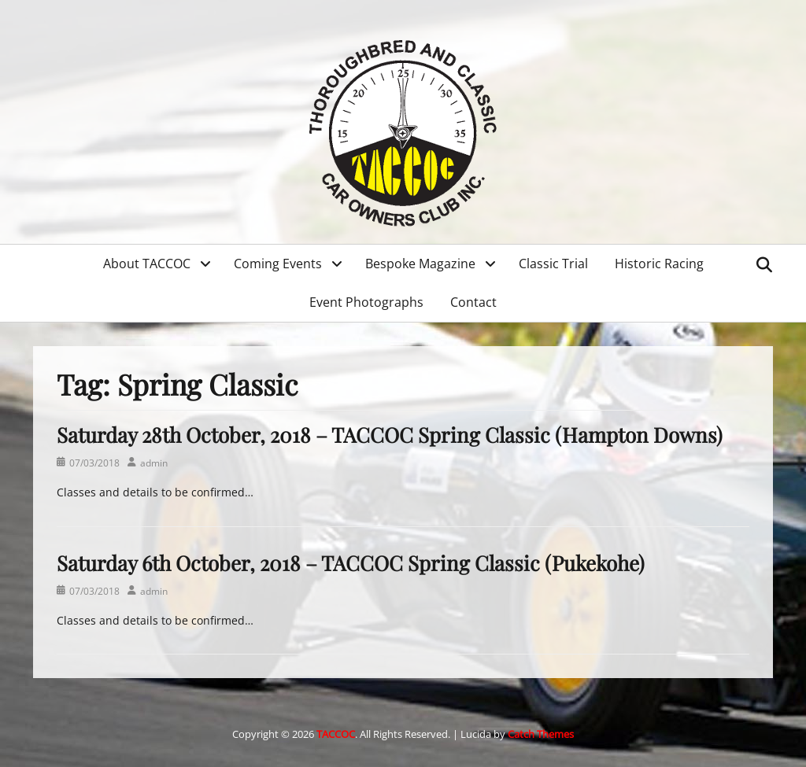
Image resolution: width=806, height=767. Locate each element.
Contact (473, 302)
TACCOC (335, 734)
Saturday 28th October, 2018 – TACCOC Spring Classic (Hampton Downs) (390, 434)
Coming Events (278, 263)
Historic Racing (659, 263)
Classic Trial (553, 263)
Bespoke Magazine (420, 263)
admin (154, 463)
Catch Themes (541, 734)
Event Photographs (366, 302)
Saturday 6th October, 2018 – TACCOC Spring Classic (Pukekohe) (351, 563)
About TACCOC (146, 263)
